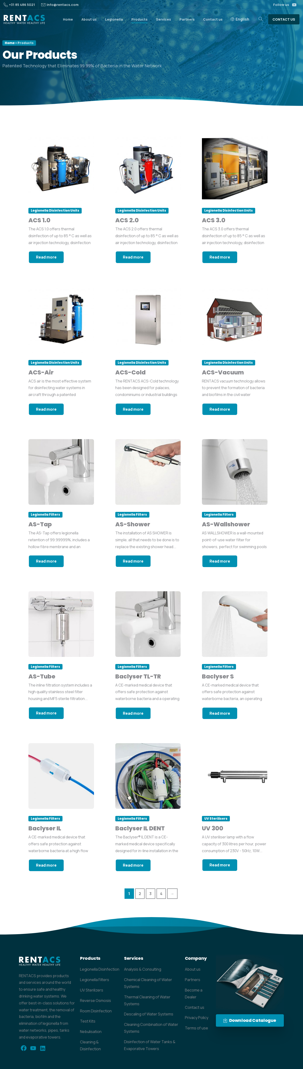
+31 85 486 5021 (19, 5)
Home (10, 43)
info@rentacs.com (63, 4)
